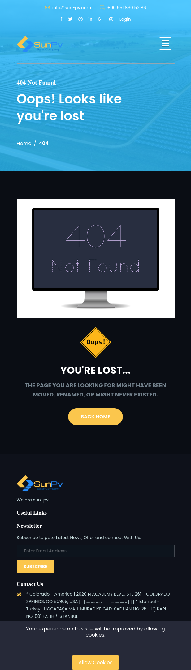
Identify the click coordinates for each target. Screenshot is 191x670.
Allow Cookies (96, 662)
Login (125, 19)
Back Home (95, 416)
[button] (165, 43)
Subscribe (35, 566)
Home (24, 143)
